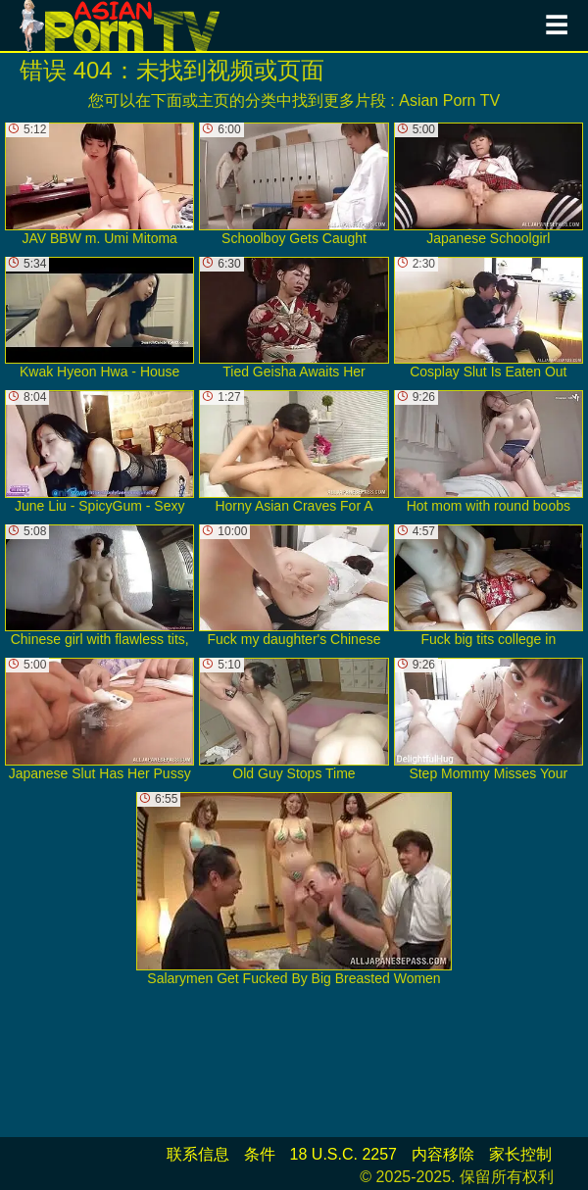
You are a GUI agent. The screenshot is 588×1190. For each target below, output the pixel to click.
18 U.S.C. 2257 (343, 1154)
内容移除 (443, 1154)
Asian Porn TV (449, 100)
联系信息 (198, 1154)
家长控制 (520, 1154)
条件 (259, 1154)
